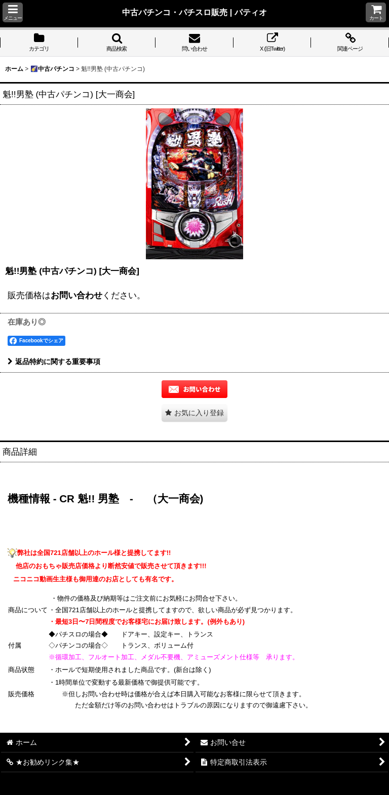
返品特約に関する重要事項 (54, 361)
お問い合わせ (76, 295)
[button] (13, 12)
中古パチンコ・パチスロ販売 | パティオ (194, 12)
